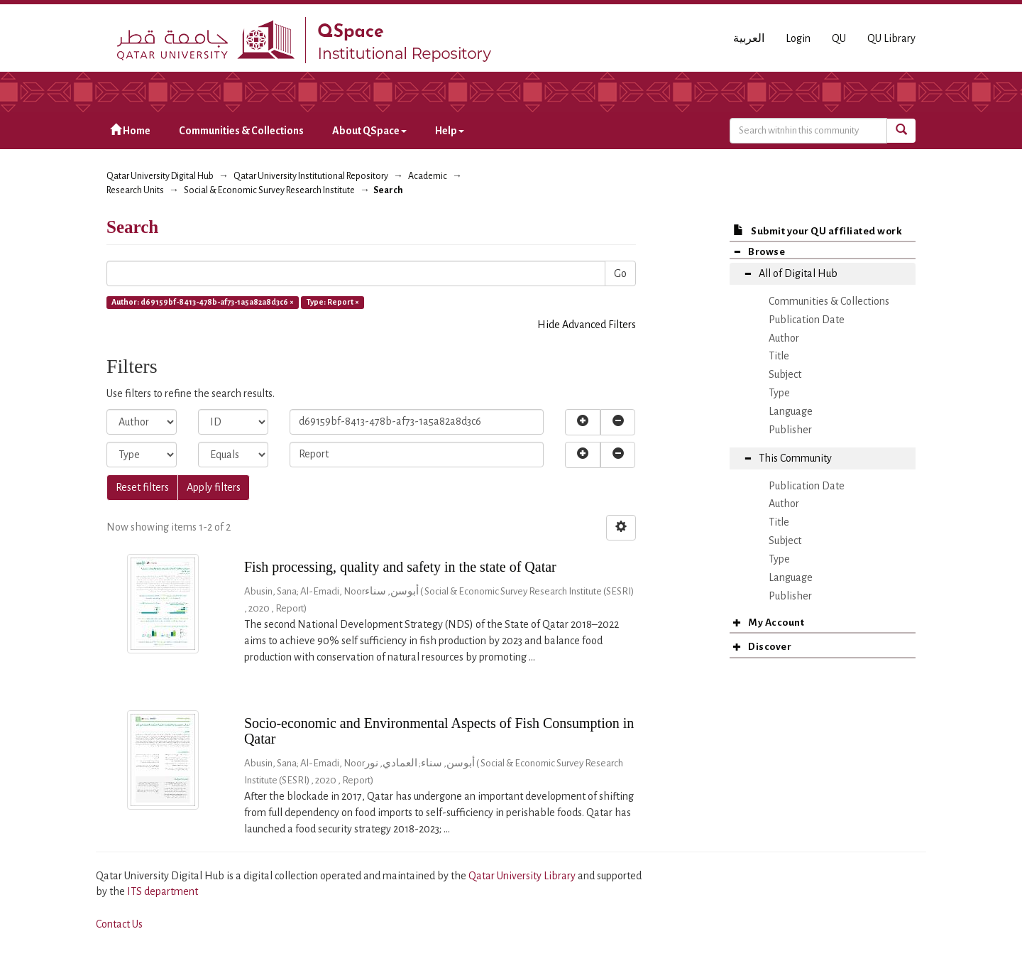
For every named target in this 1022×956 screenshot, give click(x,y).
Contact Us (119, 924)
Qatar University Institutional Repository (310, 176)
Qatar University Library (523, 875)
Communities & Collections (241, 130)
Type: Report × (333, 302)
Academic (427, 176)
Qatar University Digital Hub (160, 176)
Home (130, 130)
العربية (748, 38)
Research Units (135, 190)
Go (620, 273)
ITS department (162, 891)
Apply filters (214, 487)
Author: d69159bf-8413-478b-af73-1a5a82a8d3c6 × (202, 302)
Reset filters (142, 487)
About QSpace (369, 130)
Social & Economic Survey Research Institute (269, 190)
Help (449, 130)
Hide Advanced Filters (586, 324)
